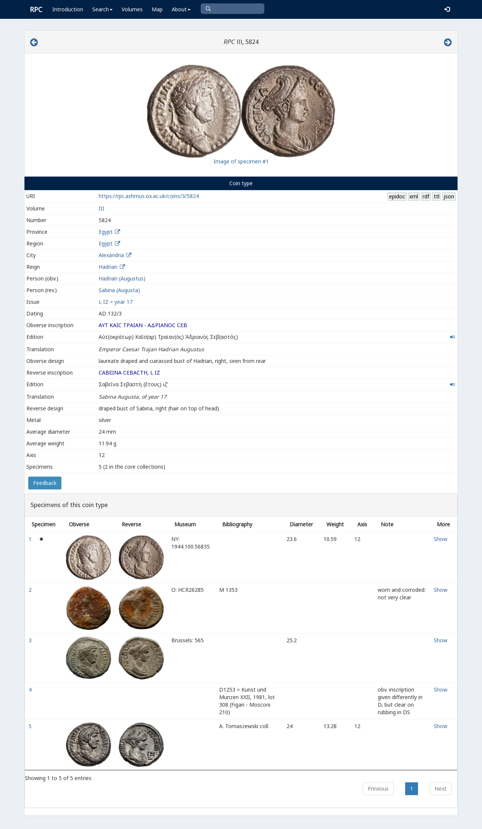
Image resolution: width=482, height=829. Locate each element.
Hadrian (108, 266)
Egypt (106, 231)
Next (441, 788)
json (449, 196)
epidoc (397, 196)
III (101, 208)
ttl (436, 196)
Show (440, 539)
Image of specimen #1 (241, 161)
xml (413, 196)
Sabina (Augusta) (119, 290)
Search (102, 9)
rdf (426, 196)
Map (157, 9)
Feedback (44, 482)
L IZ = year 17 (116, 301)
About (181, 9)
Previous (378, 788)
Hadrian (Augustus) (122, 278)
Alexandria (111, 255)
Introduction (67, 9)
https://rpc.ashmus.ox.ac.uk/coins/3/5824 (149, 196)
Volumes (132, 9)
